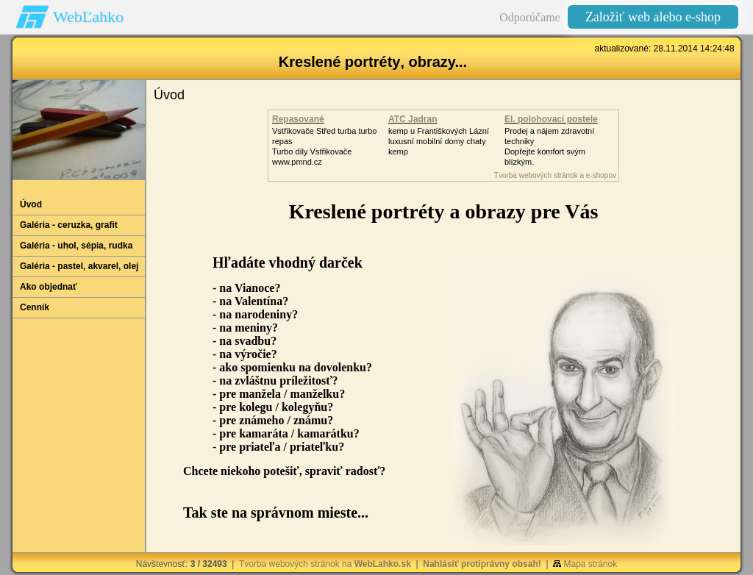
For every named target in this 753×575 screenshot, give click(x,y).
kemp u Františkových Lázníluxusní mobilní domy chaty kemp (438, 141)
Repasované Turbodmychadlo (307, 124)
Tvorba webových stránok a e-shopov (555, 175)
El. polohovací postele (551, 119)
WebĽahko (88, 16)
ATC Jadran (412, 119)
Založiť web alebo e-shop (653, 17)
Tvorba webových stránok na (325, 564)
